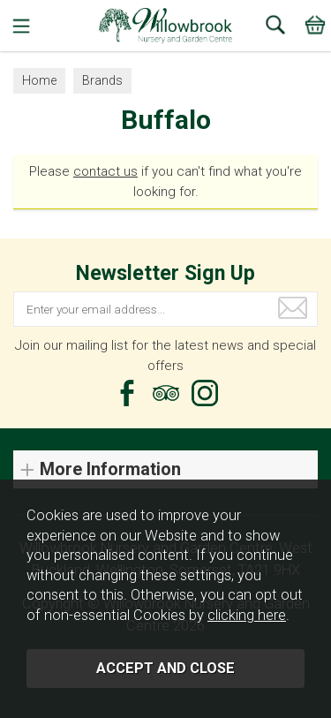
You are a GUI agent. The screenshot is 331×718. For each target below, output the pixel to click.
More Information (110, 469)
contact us (105, 171)
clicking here (246, 615)
